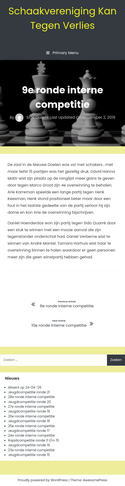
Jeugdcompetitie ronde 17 (29, 431)
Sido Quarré (32, 117)
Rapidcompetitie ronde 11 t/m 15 (33, 440)
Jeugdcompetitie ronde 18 (29, 421)
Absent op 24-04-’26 (25, 387)
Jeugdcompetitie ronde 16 (29, 445)
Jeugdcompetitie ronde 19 (29, 411)
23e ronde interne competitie (31, 450)
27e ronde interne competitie (31, 406)
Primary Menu (62, 53)
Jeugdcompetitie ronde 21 (29, 392)
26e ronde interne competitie (31, 416)
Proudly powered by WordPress (43, 480)
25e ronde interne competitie (31, 426)
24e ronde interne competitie (31, 435)
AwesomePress (95, 480)
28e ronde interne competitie (31, 397)
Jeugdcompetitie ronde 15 (29, 455)
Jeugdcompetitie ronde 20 (29, 402)
